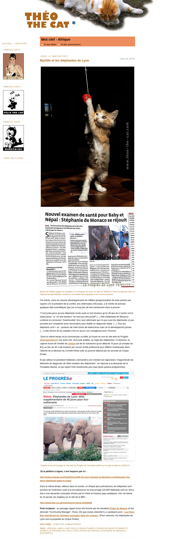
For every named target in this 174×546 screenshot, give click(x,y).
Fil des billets (50, 44)
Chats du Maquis (118, 508)
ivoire (43, 531)
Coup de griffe (127, 59)
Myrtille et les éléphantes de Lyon (64, 60)
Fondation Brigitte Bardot (111, 528)
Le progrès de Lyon (60, 531)
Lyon (75, 531)
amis (60, 528)
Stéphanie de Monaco (113, 531)
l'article (71, 343)
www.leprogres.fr (49, 340)
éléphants (46, 533)
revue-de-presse (89, 531)
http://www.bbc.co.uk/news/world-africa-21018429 (66, 502)
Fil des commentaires (71, 44)
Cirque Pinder (86, 528)
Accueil (7, 44)
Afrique (51, 528)
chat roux (70, 528)
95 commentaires (71, 524)
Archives (21, 44)
